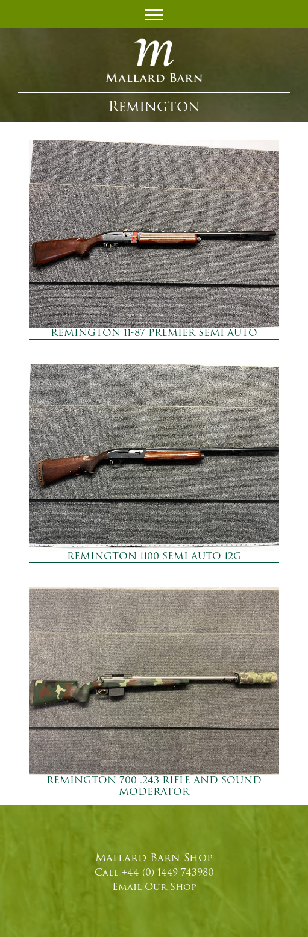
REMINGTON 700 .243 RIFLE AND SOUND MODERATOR (154, 786)
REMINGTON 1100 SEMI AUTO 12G (154, 556)
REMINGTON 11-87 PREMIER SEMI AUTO (154, 333)
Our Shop (170, 887)
